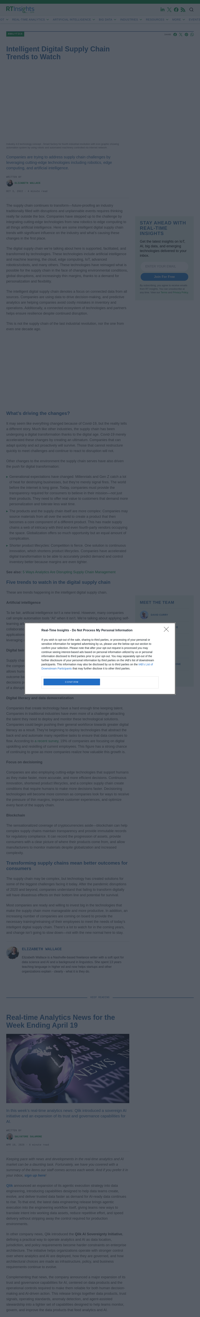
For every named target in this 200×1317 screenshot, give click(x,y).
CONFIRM (71, 681)
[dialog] (100, 658)
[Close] (167, 630)
